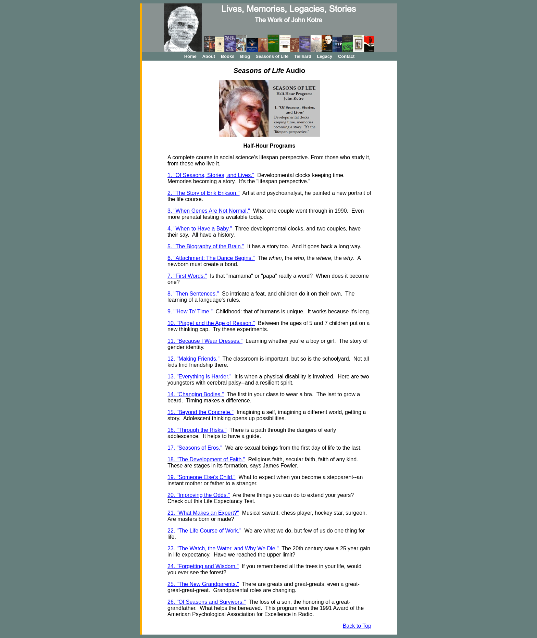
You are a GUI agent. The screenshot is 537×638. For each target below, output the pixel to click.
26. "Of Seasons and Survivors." (206, 602)
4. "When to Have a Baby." (199, 229)
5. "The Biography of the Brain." (205, 246)
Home (190, 56)
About (208, 56)
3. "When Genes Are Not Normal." (208, 211)
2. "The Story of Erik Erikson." (203, 193)
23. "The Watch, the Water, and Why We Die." (223, 548)
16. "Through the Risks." (196, 430)
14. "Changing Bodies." (195, 394)
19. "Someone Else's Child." (201, 477)
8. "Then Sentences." (193, 294)
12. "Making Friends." (193, 359)
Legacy (324, 56)
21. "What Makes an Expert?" (203, 513)
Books (228, 56)
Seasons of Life (272, 56)
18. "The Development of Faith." (206, 459)
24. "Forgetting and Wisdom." (203, 566)
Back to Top (357, 626)
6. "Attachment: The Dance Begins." (211, 258)
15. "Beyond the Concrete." (200, 412)
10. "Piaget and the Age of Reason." (211, 323)
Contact (346, 56)
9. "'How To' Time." (190, 311)
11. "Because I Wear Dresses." (204, 341)
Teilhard (302, 56)
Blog (245, 56)
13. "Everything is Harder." (199, 376)
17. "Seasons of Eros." (194, 448)
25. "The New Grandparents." (203, 584)
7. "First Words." (187, 276)
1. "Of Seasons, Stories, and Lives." (210, 175)
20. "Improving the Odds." (198, 495)
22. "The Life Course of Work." (204, 531)
